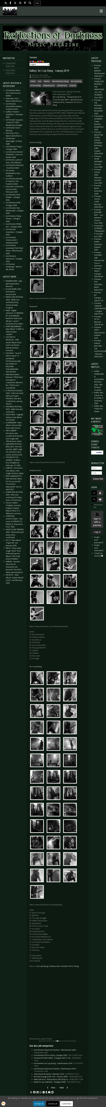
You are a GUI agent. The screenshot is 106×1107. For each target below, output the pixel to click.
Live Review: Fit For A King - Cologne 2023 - (58, 1055)
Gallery (46, 81)
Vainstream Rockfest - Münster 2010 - (56, 1074)
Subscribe (98, 478)
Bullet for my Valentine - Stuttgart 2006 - (57, 1082)
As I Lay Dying (76, 81)
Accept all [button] (39, 1103)
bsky (37, 3)
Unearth (73, 85)
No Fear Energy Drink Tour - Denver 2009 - (58, 1076)
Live (39, 81)
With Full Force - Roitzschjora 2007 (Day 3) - (58, 1079)
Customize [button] (66, 1103)
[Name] (96, 468)
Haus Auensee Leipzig (60, 81)
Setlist (33, 81)
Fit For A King (35, 85)
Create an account (98, 554)
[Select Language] (39, 64)
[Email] (96, 473)
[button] (31, 1092)
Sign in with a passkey (97, 519)
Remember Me (98, 506)
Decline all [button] (52, 1103)
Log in (97, 531)
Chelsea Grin (62, 85)
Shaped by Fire (48, 85)
